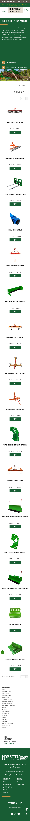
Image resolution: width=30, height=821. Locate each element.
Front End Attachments (7, 701)
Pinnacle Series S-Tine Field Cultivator (15, 337)
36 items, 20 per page (20, 92)
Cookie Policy (20, 775)
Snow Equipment (6, 711)
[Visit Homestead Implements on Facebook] (12, 813)
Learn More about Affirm (21, 1)
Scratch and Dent (6, 725)
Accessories (5, 715)
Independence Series (7, 699)
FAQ (17, 782)
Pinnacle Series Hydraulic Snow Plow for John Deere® (15, 516)
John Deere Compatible (8, 705)
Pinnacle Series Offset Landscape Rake (15, 158)
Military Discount (7, 787)
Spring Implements (6, 695)
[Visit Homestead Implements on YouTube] (18, 813)
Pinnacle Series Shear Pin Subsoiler (15, 266)
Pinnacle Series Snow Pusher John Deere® (15, 301)
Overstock (4, 727)
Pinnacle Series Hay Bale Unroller (15, 481)
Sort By (22, 86)
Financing (5, 792)
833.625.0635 (10, 743)
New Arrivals (4, 721)
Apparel (3, 689)
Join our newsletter (15, 807)
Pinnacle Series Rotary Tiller (15, 230)
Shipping (5, 790)
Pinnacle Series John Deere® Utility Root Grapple (15, 445)
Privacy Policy (9, 775)
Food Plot (4, 717)
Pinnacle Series (5, 697)
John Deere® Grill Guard (15, 624)
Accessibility (6, 779)
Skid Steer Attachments (7, 723)
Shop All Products (6, 693)
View (15, 132)
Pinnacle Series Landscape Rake (15, 122)
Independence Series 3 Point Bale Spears (15, 373)
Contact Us (19, 779)
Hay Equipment (5, 713)
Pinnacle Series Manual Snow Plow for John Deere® (15, 588)
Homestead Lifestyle (6, 691)
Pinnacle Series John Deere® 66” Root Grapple (15, 552)
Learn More (18, 63)
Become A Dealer (7, 784)
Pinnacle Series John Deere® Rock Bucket (15, 659)
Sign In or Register (21, 784)
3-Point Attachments (7, 703)
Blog (4, 782)
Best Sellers (4, 719)
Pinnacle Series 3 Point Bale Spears (15, 409)
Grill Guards (4, 709)
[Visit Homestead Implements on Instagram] (15, 813)
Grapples (4, 707)
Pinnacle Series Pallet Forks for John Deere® (15, 194)
